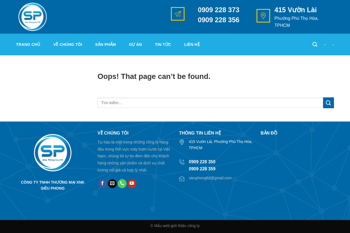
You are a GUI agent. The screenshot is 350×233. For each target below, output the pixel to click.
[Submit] (328, 102)
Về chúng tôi (68, 44)
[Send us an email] (112, 183)
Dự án (135, 44)
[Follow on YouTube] (131, 183)
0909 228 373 (218, 10)
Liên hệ (192, 44)
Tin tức (163, 44)
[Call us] (122, 183)
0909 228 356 (218, 20)
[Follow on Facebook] (102, 183)
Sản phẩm (105, 44)
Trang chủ (28, 44)
